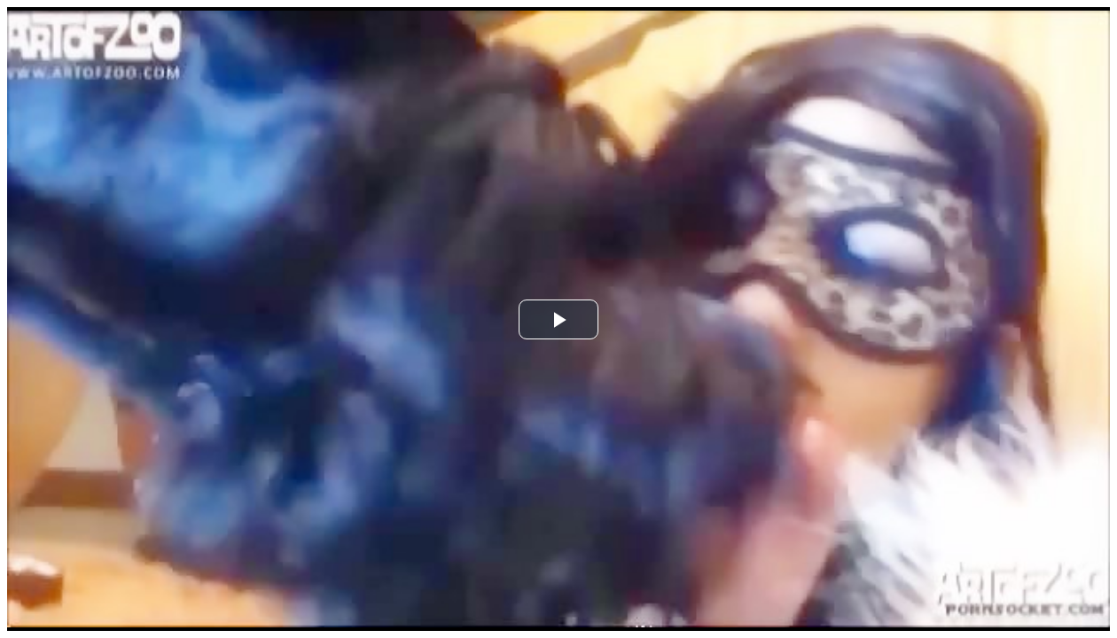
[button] (558, 319)
